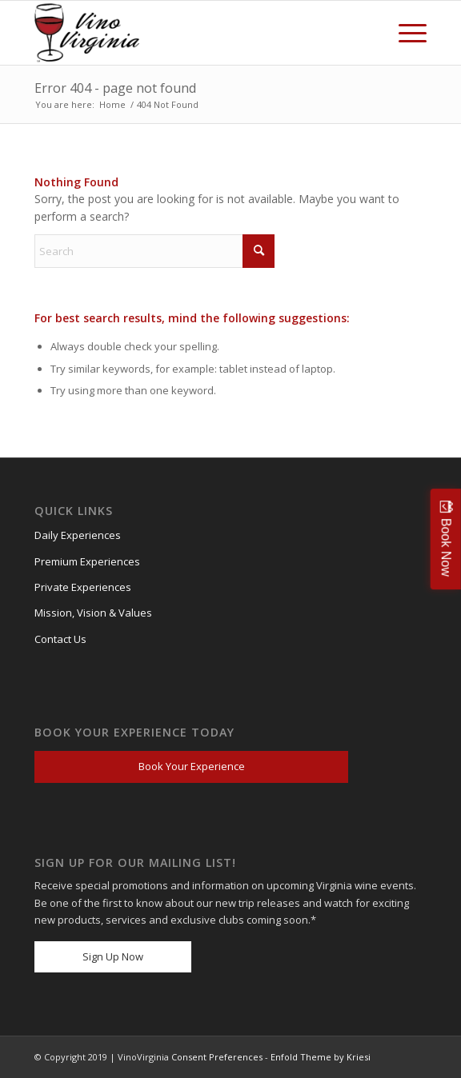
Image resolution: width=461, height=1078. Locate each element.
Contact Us (60, 639)
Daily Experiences (77, 535)
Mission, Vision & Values (93, 612)
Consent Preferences (217, 1057)
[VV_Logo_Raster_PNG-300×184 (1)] (90, 33)
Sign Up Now (112, 956)
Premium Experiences (87, 561)
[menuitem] (405, 33)
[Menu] (405, 33)
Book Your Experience (191, 766)
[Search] (154, 251)
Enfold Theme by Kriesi (321, 1057)
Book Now (446, 547)
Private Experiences (82, 587)
